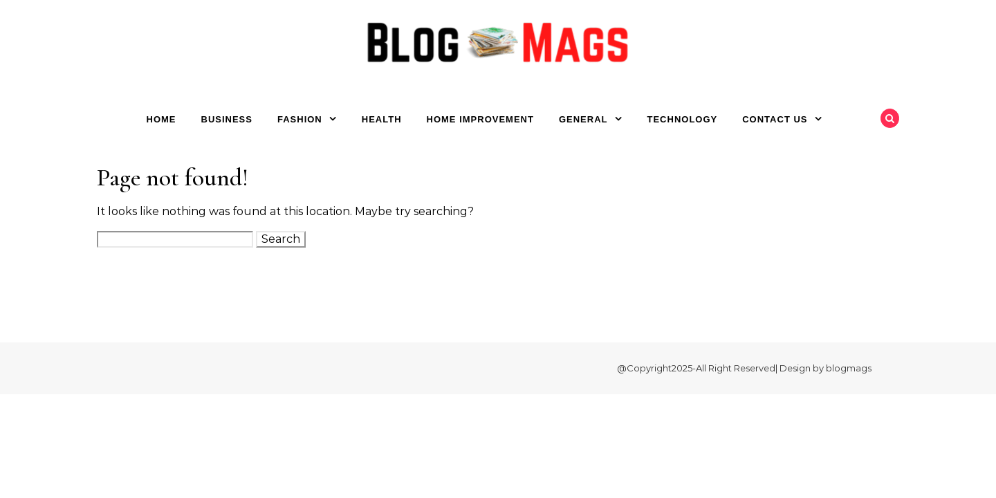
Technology (682, 119)
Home (161, 119)
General (583, 119)
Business (226, 119)
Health (382, 119)
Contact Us (774, 119)
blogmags (849, 368)
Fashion (299, 119)
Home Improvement (480, 119)
